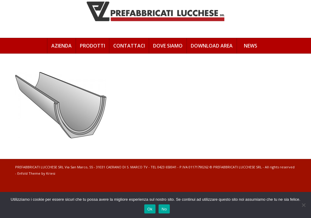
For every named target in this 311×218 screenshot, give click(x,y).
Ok (149, 209)
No (164, 209)
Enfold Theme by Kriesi (36, 173)
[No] (303, 205)
